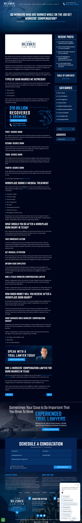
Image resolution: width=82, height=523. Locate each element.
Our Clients (52, 492)
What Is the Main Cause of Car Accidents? (66, 52)
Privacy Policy (20, 466)
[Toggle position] (76, 485)
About (20, 492)
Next (49, 394)
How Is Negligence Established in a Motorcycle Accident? (65, 58)
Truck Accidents (63, 113)
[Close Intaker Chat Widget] (78, 485)
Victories (34, 4)
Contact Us (56, 4)
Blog (22, 21)
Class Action (62, 103)
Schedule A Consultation (18, 120)
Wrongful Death (63, 119)
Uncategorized (63, 116)
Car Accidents (62, 96)
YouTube (41, 515)
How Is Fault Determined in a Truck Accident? (66, 47)
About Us (21, 4)
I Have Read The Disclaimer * (19, 468)
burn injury (25, 188)
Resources (38, 4)
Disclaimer (13, 466)
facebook (37, 515)
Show (66, 79)
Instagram (44, 515)
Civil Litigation (62, 99)
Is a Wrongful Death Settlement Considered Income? (65, 65)
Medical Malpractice (65, 106)
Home (18, 21)
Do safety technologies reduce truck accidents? (66, 42)
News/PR (44, 4)
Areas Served (50, 4)
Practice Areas (27, 4)
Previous (9, 394)
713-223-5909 (37, 511)
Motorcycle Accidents (65, 109)
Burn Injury (61, 93)
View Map (34, 507)
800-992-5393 (72, 4)
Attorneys (27, 492)
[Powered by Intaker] (72, 520)
